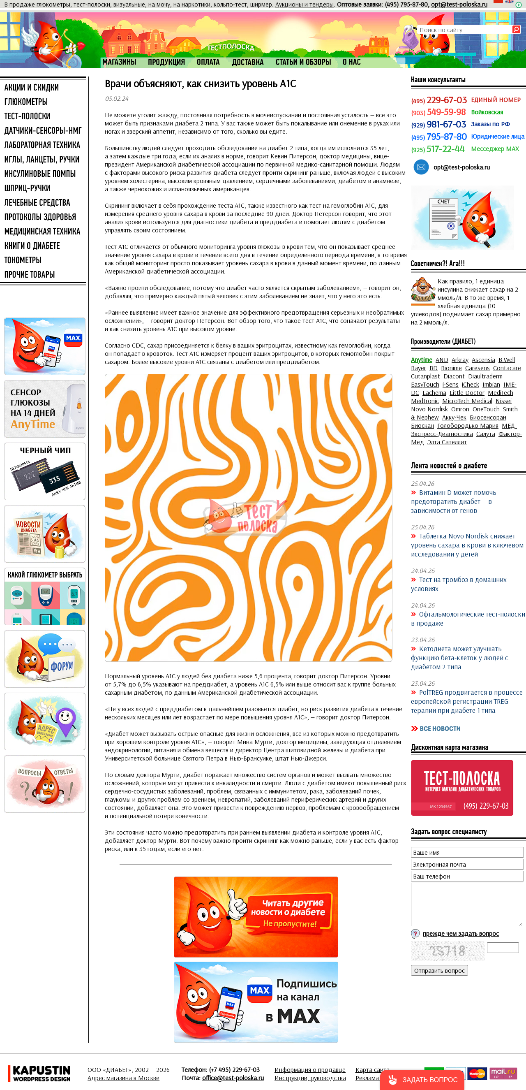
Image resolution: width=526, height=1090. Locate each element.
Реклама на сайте (379, 1078)
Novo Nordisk (429, 409)
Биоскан (422, 425)
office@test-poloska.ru (233, 1078)
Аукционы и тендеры (304, 4)
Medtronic (425, 401)
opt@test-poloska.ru (459, 4)
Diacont (454, 376)
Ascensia (483, 359)
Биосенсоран (488, 417)
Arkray (460, 359)
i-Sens (451, 384)
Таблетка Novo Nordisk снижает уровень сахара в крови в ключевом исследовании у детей (467, 544)
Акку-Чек (454, 417)
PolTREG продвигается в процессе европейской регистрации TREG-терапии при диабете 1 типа (467, 700)
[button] (422, 1080)
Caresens (477, 368)
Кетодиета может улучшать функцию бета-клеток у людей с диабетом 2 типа (459, 657)
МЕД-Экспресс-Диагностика (464, 429)
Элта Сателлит (447, 442)
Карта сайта (372, 1069)
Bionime (451, 368)
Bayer (418, 368)
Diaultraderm (485, 376)
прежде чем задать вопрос (461, 933)
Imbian (491, 384)
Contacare (507, 368)
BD (433, 368)
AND (442, 359)
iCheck (470, 384)
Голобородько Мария (467, 425)
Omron (460, 409)
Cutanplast (425, 376)
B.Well (506, 359)
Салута (485, 433)
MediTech (500, 392)
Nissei (504, 401)
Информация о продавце (310, 1069)
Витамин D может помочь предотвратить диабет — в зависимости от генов (453, 501)
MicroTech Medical (467, 401)
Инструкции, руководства (310, 1078)
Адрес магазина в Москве (123, 1078)
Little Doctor (467, 392)
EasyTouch (425, 384)
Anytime (421, 359)
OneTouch (486, 409)
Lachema (434, 392)
